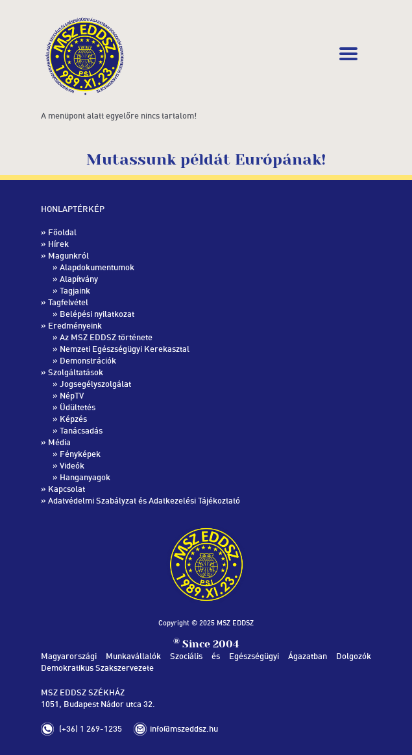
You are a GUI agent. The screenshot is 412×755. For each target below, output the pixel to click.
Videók (72, 465)
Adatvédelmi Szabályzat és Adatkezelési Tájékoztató (144, 500)
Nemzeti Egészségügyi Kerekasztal (124, 348)
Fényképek (80, 453)
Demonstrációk (88, 360)
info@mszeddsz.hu (184, 728)
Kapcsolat (66, 488)
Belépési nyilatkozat (97, 313)
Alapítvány (79, 278)
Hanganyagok (85, 477)
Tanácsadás (81, 430)
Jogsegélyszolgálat (95, 383)
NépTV (72, 395)
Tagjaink (75, 290)
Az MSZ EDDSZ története (106, 337)
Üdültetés (77, 407)
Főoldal (62, 232)
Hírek (58, 243)
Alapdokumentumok (97, 267)
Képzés (73, 418)
